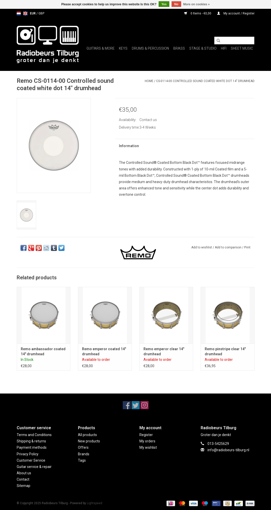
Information (129, 146)
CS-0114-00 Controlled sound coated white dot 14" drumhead (205, 81)
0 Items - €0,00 (198, 13)
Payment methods (32, 447)
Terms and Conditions (34, 435)
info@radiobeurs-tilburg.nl (228, 450)
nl (19, 13)
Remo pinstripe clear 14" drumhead (225, 351)
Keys (123, 48)
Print (247, 247)
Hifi (223, 48)
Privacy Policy (27, 454)
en (25, 13)
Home (149, 81)
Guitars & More (101, 48)
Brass (179, 48)
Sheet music (242, 48)
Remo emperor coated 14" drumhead (104, 351)
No (176, 4)
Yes (164, 4)
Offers (83, 447)
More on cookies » (196, 4)
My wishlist (148, 447)
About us (24, 473)
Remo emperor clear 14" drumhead (163, 351)
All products (87, 435)
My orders (147, 441)
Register (146, 435)
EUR (33, 13)
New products (89, 441)
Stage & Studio (203, 48)
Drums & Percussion (150, 48)
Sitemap (23, 486)
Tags (82, 460)
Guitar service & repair (34, 467)
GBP (41, 13)
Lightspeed (94, 503)
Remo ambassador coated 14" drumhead (43, 351)
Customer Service (31, 460)
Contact (23, 479)
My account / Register (236, 13)
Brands (83, 454)
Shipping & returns (31, 441)
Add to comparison (228, 247)
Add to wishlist (201, 247)
